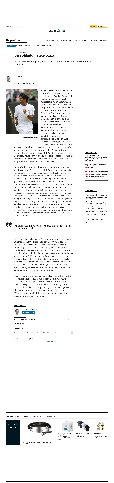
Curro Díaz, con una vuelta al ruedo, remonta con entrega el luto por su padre (95, 165)
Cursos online (26, 416)
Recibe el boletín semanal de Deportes (27, 319)
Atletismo (90, 40)
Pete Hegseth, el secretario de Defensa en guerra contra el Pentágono (96, 207)
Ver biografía (28, 312)
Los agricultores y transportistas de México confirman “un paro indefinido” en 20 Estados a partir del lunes (96, 158)
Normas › (70, 324)
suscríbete (93, 26)
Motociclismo (79, 40)
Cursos (17, 416)
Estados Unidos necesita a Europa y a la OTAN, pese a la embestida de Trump (97, 202)
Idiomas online (37, 416)
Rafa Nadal (46, 332)
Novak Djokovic (54, 332)
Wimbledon (17, 332)
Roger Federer (37, 332)
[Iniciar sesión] (103, 26)
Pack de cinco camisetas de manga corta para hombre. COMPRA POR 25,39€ (83, 435)
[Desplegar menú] (7, 30)
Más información (19, 341)
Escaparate (9, 416)
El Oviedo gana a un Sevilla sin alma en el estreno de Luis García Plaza (96, 176)
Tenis (60, 40)
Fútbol (48, 40)
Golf (85, 40)
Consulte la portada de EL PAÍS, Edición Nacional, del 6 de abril (34, 45)
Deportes (13, 40)
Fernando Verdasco (27, 332)
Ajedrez (96, 40)
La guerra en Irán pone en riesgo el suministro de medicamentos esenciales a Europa (97, 221)
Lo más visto (89, 190)
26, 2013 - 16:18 (24, 79)
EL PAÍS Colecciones (50, 416)
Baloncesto (54, 40)
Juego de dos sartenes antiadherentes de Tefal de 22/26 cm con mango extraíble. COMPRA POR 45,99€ (38, 442)
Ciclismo (65, 40)
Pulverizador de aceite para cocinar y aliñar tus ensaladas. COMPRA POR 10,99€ (101, 435)
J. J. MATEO (18, 77)
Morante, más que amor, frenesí (98, 171)
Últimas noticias (104, 40)
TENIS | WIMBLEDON (19, 52)
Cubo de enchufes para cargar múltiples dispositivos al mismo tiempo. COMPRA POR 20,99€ (64, 436)
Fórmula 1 (71, 40)
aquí (51, 341)
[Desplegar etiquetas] (72, 332)
